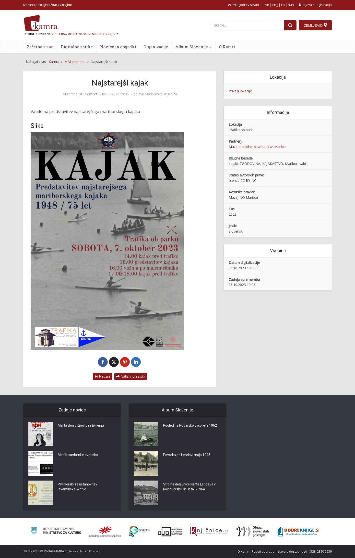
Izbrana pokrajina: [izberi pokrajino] (47, 4)
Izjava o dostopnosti (292, 551)
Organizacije (155, 46)
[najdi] (290, 25)
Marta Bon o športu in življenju (81, 425)
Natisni (102, 376)
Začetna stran (40, 46)
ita (283, 4)
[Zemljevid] (315, 25)
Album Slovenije (191, 46)
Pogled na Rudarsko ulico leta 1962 (190, 425)
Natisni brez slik (130, 376)
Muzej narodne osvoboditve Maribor (258, 146)
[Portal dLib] (170, 531)
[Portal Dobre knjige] (298, 531)
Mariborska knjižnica (161, 94)
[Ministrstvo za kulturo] (56, 531)
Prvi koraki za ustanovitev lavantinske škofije (77, 486)
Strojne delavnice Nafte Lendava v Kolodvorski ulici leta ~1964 (189, 486)
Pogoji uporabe (263, 551)
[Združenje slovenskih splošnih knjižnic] (209, 531)
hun (291, 4)
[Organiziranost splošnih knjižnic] (105, 531)
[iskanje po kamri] (247, 25)
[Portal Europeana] (139, 531)
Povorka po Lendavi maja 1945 (186, 455)
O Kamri (227, 46)
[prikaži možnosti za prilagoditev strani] (243, 4)
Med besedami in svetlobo (78, 455)
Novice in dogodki (118, 46)
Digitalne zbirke (77, 46)
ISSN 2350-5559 (320, 551)
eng (275, 4)
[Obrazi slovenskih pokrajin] (253, 531)
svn (266, 4)
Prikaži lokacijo (240, 91)
